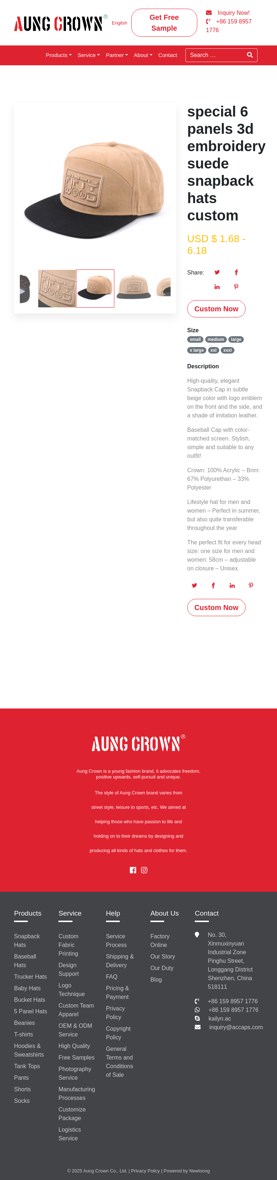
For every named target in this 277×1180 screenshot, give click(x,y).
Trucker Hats (30, 977)
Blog (156, 980)
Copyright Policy (118, 1033)
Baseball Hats (25, 960)
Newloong (199, 1171)
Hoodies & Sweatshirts (29, 1050)
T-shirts (23, 1034)
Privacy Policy (115, 1012)
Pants (21, 1078)
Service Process (116, 940)
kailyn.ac (219, 1018)
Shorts (22, 1089)
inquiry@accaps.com (236, 1027)
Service (87, 55)
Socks (22, 1101)
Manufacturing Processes (76, 1093)
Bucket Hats (29, 1000)
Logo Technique (71, 989)
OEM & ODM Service (75, 1030)
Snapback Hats (27, 940)
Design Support (68, 969)
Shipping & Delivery (120, 960)
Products (56, 55)
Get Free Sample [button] (164, 22)
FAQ (112, 977)
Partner (115, 55)
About (141, 55)
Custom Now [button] (216, 309)
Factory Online (160, 940)
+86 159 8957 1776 (233, 1001)
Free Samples (76, 1057)
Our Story (162, 956)
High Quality (74, 1046)
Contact (167, 55)
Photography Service (74, 1073)
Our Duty (161, 968)
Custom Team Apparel (76, 1010)
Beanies (24, 1023)
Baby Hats (27, 988)
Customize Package (72, 1113)
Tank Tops (27, 1066)
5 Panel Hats (30, 1011)
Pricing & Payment (117, 992)
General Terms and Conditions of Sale (119, 1062)
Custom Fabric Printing (68, 945)
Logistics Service (69, 1134)
